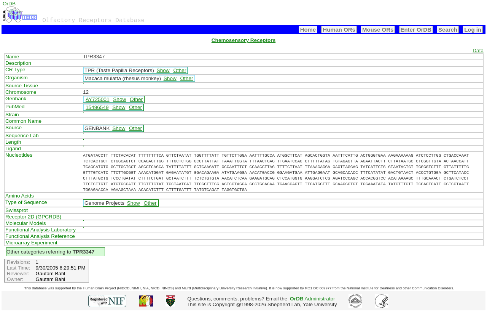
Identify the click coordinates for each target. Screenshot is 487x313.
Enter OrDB (416, 29)
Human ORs (339, 29)
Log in (472, 29)
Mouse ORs (377, 29)
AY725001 (98, 99)
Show (163, 70)
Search (447, 29)
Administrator (312, 299)
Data (478, 50)
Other (179, 70)
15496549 (97, 107)
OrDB (9, 3)
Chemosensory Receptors (243, 40)
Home (308, 29)
